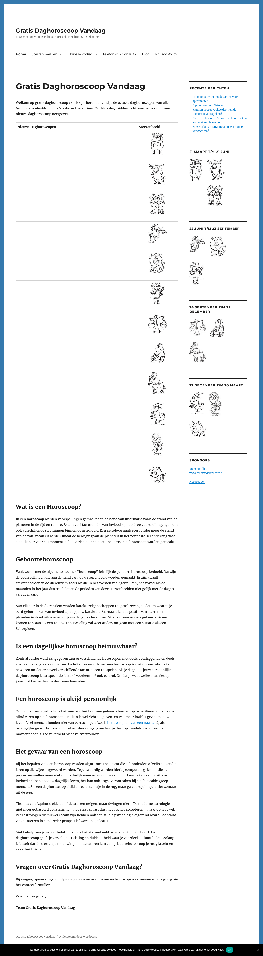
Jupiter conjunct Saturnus (209, 105)
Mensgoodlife (198, 469)
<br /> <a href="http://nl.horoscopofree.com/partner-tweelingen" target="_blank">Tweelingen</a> (64, 204)
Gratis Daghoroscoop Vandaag (61, 30)
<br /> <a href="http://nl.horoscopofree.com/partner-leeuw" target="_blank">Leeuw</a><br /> (64, 263)
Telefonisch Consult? (119, 54)
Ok (229, 949)
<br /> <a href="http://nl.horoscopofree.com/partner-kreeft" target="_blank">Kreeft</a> (64, 233)
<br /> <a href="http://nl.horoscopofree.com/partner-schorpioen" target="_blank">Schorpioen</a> (64, 353)
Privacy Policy (166, 54)
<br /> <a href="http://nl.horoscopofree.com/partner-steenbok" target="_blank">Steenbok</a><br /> (64, 414)
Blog (146, 54)
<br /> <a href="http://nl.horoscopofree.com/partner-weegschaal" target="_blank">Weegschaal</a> (64, 324)
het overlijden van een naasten (132, 723)
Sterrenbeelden (44, 54)
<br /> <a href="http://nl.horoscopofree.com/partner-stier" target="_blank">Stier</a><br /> (64, 174)
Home (21, 54)
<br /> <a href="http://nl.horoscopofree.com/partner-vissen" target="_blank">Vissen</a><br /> (64, 474)
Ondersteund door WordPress (78, 937)
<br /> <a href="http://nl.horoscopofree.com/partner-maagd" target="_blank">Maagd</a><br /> (64, 293)
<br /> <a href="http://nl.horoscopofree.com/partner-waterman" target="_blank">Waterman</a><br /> (64, 444)
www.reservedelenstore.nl (206, 473)
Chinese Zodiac (80, 54)
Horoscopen (197, 481)
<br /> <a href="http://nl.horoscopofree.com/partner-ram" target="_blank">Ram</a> (64, 144)
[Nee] (258, 950)
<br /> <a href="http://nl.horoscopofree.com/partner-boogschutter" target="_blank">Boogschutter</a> (64, 383)
